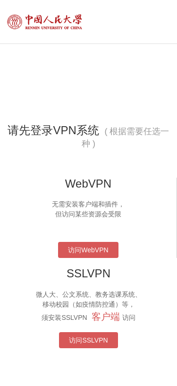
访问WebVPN (88, 250)
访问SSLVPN (88, 340)
